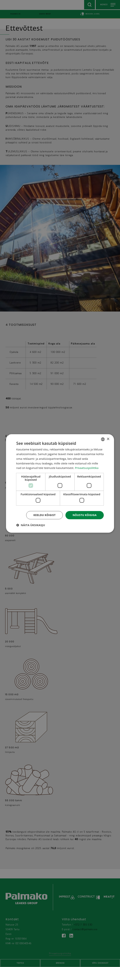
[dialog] (60, 483)
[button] (30, 525)
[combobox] (103, 439)
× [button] (108, 439)
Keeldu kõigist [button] (44, 515)
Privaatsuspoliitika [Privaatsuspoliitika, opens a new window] (87, 468)
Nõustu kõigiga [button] (85, 515)
